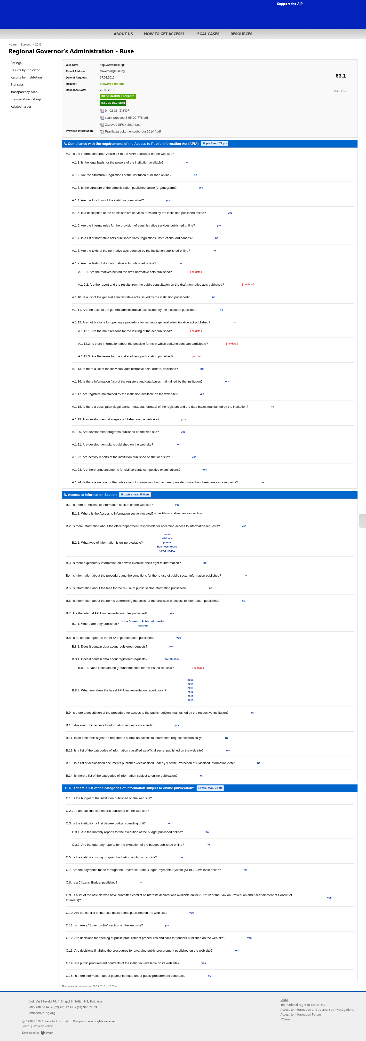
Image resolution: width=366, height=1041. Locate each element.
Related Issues (21, 106)
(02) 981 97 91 (63, 1007)
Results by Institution (26, 77)
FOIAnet (285, 1019)
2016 (38, 44)
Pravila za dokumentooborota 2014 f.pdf (133, 131)
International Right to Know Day (302, 1004)
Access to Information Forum (300, 1014)
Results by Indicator (25, 70)
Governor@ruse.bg (112, 71)
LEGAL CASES (207, 33)
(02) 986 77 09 (87, 1007)
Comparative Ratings (26, 99)
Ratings (16, 62)
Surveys (26, 44)
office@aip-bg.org (42, 1013)
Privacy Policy (43, 1026)
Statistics (17, 84)
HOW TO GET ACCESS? (164, 33)
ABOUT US (123, 33)
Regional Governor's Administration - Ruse (71, 50)
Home (12, 44)
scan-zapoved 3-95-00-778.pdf (126, 117)
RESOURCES (241, 33)
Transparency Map (24, 91)
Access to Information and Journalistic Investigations (317, 1009)
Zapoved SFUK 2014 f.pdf (123, 124)
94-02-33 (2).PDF (117, 110)
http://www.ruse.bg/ (112, 65)
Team (25, 1026)
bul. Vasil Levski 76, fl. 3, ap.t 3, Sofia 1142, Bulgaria (65, 1001)
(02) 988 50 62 (39, 1007)
